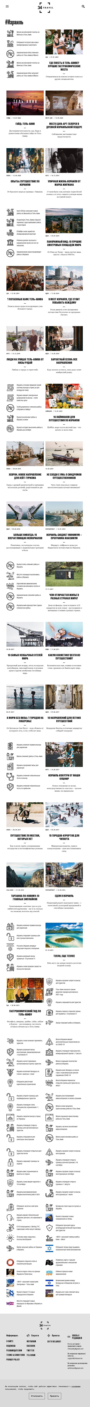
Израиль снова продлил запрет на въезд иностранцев (29, 967)
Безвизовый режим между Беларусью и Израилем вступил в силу (68, 1283)
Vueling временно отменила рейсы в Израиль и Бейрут (29, 408)
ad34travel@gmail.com (75, 1368)
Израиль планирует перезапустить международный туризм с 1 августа (68, 1052)
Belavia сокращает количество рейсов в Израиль (66, 1062)
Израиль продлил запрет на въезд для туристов (68, 981)
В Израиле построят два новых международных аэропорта (28, 43)
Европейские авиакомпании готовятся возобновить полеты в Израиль (28, 586)
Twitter (30, 1350)
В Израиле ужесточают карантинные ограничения (26, 1082)
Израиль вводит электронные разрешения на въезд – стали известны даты (27, 397)
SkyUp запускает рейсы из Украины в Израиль (29, 1248)
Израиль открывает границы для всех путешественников (28, 936)
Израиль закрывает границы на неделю (28, 1162)
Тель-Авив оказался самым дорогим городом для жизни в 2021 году (67, 992)
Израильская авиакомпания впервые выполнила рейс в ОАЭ (28, 1193)
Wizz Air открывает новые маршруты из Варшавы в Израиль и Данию (29, 1303)
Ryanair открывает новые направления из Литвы (65, 1217)
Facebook (31, 1345)
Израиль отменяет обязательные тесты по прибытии (28, 787)
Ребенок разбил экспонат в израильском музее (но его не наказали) (27, 242)
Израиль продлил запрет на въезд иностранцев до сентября (68, 1172)
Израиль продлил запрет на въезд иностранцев (68, 1152)
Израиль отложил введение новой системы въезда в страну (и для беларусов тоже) (29, 387)
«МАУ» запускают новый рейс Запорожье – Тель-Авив (27, 1283)
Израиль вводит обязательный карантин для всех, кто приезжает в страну (29, 1217)
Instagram (31, 1341)
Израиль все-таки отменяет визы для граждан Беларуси (67, 1293)
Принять (54, 1396)
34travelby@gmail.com (75, 1349)
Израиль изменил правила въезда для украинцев (29, 746)
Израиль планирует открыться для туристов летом (29, 1152)
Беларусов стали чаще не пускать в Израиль (68, 1207)
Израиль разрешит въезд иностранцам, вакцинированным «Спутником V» (28, 1052)
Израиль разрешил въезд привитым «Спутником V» (26, 957)
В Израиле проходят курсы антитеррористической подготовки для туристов (68, 1227)
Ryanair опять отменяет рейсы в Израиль (28, 565)
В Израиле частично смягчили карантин (27, 1207)
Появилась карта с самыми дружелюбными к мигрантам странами (66, 1262)
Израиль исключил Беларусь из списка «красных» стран (28, 1072)
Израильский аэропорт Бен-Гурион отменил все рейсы (29, 606)
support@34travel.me (75, 1358)
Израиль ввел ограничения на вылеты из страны (27, 1172)
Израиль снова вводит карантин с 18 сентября (29, 1183)
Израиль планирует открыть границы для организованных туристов (27, 1127)
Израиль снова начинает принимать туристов (29, 1041)
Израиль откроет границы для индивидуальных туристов (27, 1097)
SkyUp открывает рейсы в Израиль (68, 1023)
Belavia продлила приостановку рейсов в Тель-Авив (67, 1117)
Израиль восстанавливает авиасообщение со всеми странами (68, 1097)
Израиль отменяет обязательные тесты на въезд (28, 776)
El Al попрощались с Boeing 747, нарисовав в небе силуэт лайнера (28, 1227)
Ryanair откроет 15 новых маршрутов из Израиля (26, 1293)
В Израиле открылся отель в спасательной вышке (27, 1262)
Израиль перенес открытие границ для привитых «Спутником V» (68, 1012)
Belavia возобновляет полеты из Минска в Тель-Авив (28, 33)
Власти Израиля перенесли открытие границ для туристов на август (68, 1083)
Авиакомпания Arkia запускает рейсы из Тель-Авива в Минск (27, 74)
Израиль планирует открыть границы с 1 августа (66, 1183)
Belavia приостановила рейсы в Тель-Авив (67, 1138)
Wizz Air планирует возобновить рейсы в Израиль (28, 575)
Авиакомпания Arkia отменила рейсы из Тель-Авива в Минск (27, 53)
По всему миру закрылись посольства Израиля (26, 1238)
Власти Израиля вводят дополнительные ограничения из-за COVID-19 (68, 1041)
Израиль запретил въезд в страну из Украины (28, 1117)
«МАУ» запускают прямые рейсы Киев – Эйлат (68, 1238)
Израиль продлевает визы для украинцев (27, 766)
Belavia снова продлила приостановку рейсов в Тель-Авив (68, 1107)
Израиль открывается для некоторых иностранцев (26, 1138)
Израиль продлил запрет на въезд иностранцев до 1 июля (68, 1193)
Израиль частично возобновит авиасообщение (66, 1127)
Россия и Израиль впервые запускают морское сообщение (28, 947)
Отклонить (37, 1396)
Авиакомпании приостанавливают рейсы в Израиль (29, 253)
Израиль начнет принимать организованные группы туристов (29, 1062)
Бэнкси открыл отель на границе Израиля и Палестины (28, 1272)
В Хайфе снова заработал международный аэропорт (26, 232)
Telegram (31, 1355)
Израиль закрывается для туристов (68, 1002)
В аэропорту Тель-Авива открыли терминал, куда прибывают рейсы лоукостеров (29, 222)
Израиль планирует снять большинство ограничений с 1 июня (27, 1107)
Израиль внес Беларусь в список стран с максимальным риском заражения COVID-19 (67, 1072)
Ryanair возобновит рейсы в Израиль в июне (27, 418)
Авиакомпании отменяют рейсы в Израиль (29, 596)
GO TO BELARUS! (54, 1341)
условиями (75, 1386)
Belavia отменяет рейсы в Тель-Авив (29, 756)
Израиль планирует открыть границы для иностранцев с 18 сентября (67, 1162)
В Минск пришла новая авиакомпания (64, 1272)
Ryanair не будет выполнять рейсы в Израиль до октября (29, 428)
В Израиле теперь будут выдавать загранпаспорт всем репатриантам (68, 1248)
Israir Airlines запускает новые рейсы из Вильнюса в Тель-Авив (28, 212)
